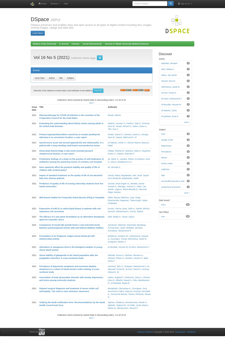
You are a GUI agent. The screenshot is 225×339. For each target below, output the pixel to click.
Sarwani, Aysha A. (132, 134)
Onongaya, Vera (139, 288)
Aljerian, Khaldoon (116, 302)
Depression (166, 146)
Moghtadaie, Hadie (130, 178)
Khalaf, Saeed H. (115, 134)
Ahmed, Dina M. (168, 81)
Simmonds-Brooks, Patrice (123, 294)
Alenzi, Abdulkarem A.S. (121, 162)
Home (42, 3)
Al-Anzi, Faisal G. (133, 269)
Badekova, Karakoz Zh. (118, 236)
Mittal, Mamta (114, 197)
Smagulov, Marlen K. (117, 242)
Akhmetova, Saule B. (137, 239)
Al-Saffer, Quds (134, 305)
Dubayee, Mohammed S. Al (136, 266)
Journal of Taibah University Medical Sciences (127, 44)
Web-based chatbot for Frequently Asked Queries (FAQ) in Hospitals (71, 197)
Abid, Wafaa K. (114, 217)
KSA (163, 134)
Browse (55, 3)
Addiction (165, 169)
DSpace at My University (44, 44)
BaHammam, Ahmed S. (127, 308)
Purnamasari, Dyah (116, 228)
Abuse (164, 157)
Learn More (38, 33)
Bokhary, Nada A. (133, 151)
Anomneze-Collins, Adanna (120, 291)
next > (92, 103)
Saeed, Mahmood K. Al (126, 137)
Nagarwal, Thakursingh (130, 200)
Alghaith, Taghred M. (117, 305)
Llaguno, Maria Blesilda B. (126, 189)
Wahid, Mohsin (142, 208)
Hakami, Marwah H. (126, 154)
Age (163, 175)
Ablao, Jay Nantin (169, 75)
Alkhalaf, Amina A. (116, 255)
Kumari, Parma (114, 208)
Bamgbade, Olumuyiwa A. (119, 288)
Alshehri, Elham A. (116, 258)
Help (66, 3)
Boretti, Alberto (114, 115)
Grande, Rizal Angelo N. (118, 183)
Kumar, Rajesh (136, 211)
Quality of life (167, 140)
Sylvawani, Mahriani (117, 225)
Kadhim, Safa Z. (134, 123)
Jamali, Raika (114, 175)
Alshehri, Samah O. (134, 258)
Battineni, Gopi (127, 197)
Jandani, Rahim (127, 159)
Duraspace (180, 332)
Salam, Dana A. (140, 126)
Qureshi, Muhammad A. (118, 211)
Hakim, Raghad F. (116, 277)
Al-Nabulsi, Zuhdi (115, 142)
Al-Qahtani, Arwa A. (170, 116)
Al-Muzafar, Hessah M (118, 247)
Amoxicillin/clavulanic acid (172, 181)
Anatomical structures (171, 187)
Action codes (167, 163)
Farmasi (75, 44)
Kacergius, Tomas (119, 239)
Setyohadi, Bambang (136, 225)
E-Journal (64, 44)
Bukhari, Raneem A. (134, 255)
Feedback (191, 332)
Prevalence (166, 152)
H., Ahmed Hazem (132, 142)
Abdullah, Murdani (134, 228)
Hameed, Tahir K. (115, 266)
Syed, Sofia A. (128, 208)
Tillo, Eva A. (113, 129)
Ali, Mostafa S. (114, 167)
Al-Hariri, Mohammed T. (139, 247)
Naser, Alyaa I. (128, 217)
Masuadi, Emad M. (116, 269)
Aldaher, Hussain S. (116, 123)
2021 (163, 205)
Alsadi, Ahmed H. (123, 126)
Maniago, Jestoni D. (127, 186)
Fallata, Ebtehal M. (116, 151)
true (163, 216)
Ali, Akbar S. (113, 159)
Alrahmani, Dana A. (133, 277)
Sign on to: (185, 3)
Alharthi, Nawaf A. (124, 280)
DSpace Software (145, 332)
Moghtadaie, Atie (128, 175)
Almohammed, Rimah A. (136, 302)
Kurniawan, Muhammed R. (120, 231)
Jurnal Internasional (92, 44)
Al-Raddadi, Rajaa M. (120, 283)
